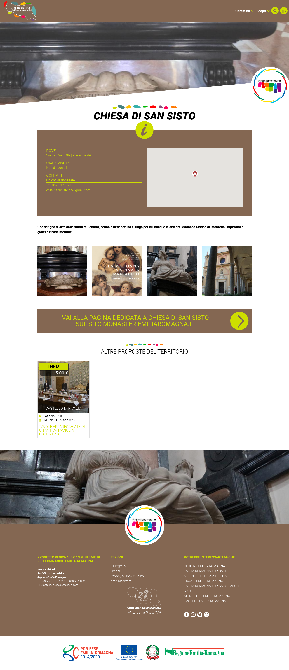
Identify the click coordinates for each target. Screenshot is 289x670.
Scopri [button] (263, 11)
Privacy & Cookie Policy (127, 576)
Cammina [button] (244, 11)
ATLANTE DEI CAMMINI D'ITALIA (207, 576)
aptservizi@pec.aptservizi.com (60, 584)
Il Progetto (118, 566)
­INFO (53, 366)
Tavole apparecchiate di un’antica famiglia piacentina (62, 430)
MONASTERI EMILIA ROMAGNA (207, 596)
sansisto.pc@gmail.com (73, 190)
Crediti (115, 571)
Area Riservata (121, 581)
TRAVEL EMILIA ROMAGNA (203, 581)
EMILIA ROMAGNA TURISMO (205, 571)
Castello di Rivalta (63, 408)
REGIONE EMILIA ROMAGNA (204, 566)
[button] (275, 10)
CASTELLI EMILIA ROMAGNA (205, 601)
